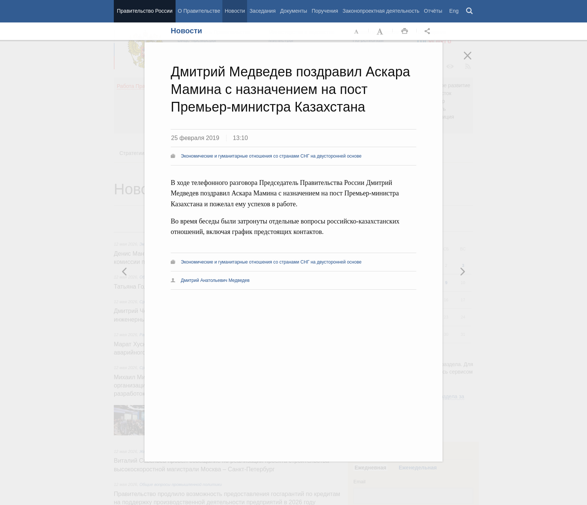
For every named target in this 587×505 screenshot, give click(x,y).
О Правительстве (199, 11)
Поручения (324, 11)
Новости (235, 11)
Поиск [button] (470, 11)
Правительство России (144, 11)
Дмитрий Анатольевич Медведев (215, 280)
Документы (293, 11)
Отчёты (433, 11)
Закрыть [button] (473, 61)
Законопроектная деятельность (381, 11)
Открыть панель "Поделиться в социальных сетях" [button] (429, 31)
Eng (454, 11)
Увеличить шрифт (381, 31)
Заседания (262, 11)
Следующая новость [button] (124, 271)
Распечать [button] (405, 31)
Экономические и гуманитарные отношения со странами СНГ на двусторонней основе (271, 156)
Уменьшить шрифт (357, 31)
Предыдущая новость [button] (462, 271)
